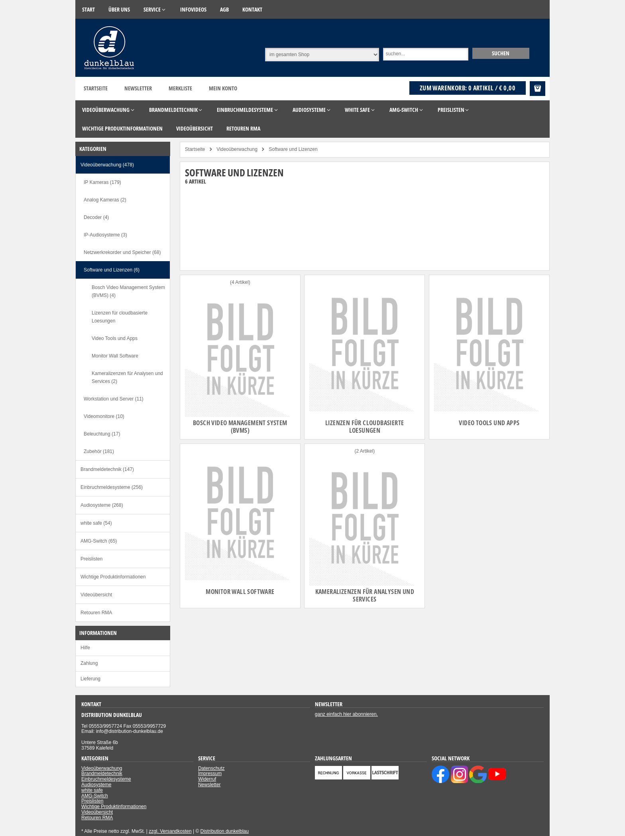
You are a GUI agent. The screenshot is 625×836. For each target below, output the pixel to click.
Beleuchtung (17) (102, 434)
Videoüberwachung (101, 768)
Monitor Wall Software (240, 591)
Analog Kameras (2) (105, 200)
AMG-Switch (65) (99, 541)
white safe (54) (96, 523)
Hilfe (85, 647)
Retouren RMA (96, 612)
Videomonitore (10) (104, 416)
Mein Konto (223, 88)
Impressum (210, 773)
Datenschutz (211, 768)
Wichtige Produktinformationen (113, 577)
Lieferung (90, 679)
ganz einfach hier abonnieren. (346, 714)
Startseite (96, 88)
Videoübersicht (96, 595)
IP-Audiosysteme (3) (105, 235)
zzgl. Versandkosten (170, 831)
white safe (92, 790)
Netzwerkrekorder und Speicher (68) (122, 252)
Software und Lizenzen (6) (112, 270)
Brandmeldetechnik (101, 773)
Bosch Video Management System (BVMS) (240, 426)
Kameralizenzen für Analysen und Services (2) (127, 377)
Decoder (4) (96, 217)
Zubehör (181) (99, 451)
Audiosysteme (96, 784)
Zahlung (89, 663)
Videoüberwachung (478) (107, 165)
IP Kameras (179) (102, 182)
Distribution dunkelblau (224, 831)
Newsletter (138, 88)
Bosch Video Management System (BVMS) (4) (128, 291)
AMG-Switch (94, 796)
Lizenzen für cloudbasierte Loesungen (364, 426)
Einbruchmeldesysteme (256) (112, 487)
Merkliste (180, 88)
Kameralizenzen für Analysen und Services (364, 595)
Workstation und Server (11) (113, 399)
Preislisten (91, 559)
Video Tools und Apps (489, 422)
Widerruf (207, 779)
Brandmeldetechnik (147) (107, 469)
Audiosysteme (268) (102, 505)
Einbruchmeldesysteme (106, 779)
